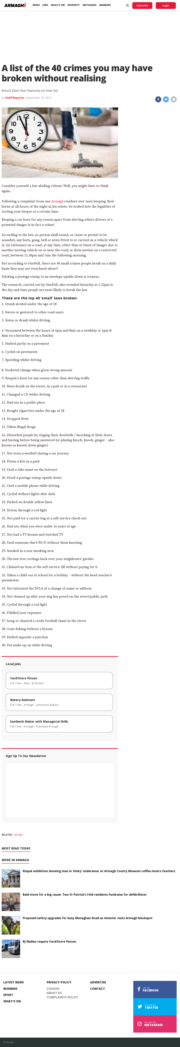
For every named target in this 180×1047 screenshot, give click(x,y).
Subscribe (142, 5)
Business (10, 988)
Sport (8, 994)
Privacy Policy (59, 982)
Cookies (53, 988)
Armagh (57, 201)
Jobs (45, 5)
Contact (97, 988)
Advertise (98, 982)
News (36, 5)
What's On (12, 1001)
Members (105, 5)
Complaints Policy (62, 997)
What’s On (58, 5)
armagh (18, 834)
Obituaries (89, 5)
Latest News (13, 982)
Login (165, 5)
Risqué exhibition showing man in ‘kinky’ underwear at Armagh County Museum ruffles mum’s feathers (99, 871)
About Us (54, 992)
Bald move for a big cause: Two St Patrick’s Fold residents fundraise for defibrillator (85, 894)
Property (73, 5)
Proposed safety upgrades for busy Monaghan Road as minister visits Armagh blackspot (88, 918)
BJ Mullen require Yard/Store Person (49, 941)
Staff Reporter (15, 98)
